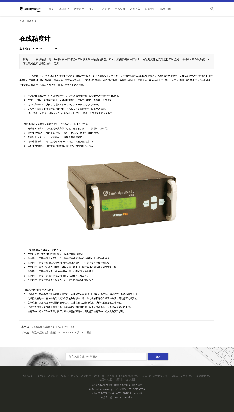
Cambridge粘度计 (129, 376)
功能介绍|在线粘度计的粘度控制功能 (53, 326)
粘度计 (118, 379)
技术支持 (104, 8)
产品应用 (120, 8)
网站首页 (27, 376)
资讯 (91, 8)
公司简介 (64, 8)
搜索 (158, 356)
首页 (51, 8)
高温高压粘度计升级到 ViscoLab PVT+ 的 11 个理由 (62, 332)
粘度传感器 (105, 379)
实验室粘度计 (204, 376)
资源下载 (135, 8)
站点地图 (165, 8)
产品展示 (79, 8)
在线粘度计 (187, 376)
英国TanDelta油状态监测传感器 (160, 376)
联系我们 (150, 8)
